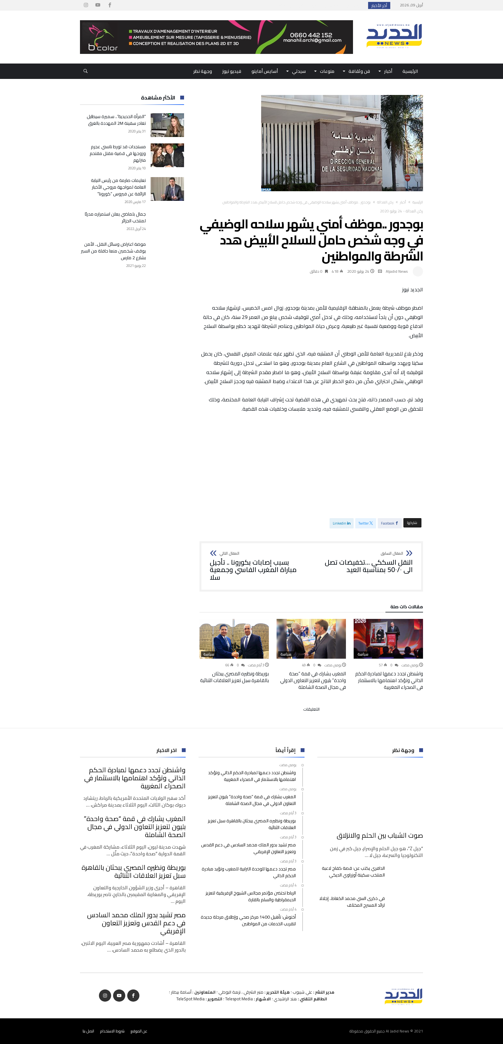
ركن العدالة (385, 202)
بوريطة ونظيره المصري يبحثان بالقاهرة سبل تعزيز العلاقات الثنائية (234, 677)
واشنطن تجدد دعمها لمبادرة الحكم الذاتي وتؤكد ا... (316, 5)
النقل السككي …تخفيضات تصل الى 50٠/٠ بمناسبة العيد (364, 563)
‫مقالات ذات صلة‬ (406, 607)
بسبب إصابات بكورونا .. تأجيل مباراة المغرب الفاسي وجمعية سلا (258, 566)
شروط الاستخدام (112, 1031)
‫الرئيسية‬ (417, 202)
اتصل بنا (88, 1031)
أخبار (403, 202)
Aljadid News (397, 271)
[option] (388, 654)
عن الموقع (139, 1031)
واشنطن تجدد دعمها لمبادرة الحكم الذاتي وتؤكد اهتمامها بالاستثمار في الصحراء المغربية (389, 680)
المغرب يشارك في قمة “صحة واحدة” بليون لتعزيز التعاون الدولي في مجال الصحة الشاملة (313, 680)
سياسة (362, 654)
